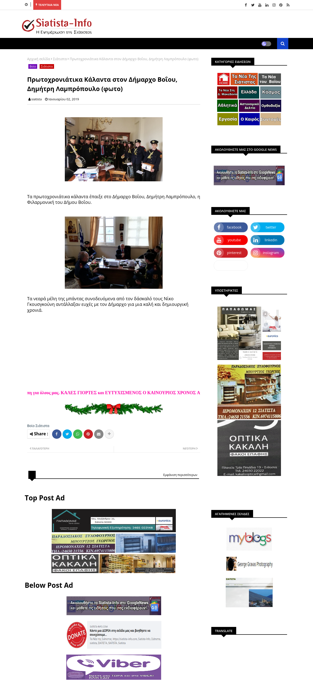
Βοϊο (33, 66)
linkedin (271, 240)
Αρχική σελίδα (38, 59)
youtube (234, 240)
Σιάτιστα (60, 59)
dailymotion (230, 265)
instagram (271, 252)
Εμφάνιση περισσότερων (180, 475)
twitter (271, 227)
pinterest (234, 252)
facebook (234, 227)
